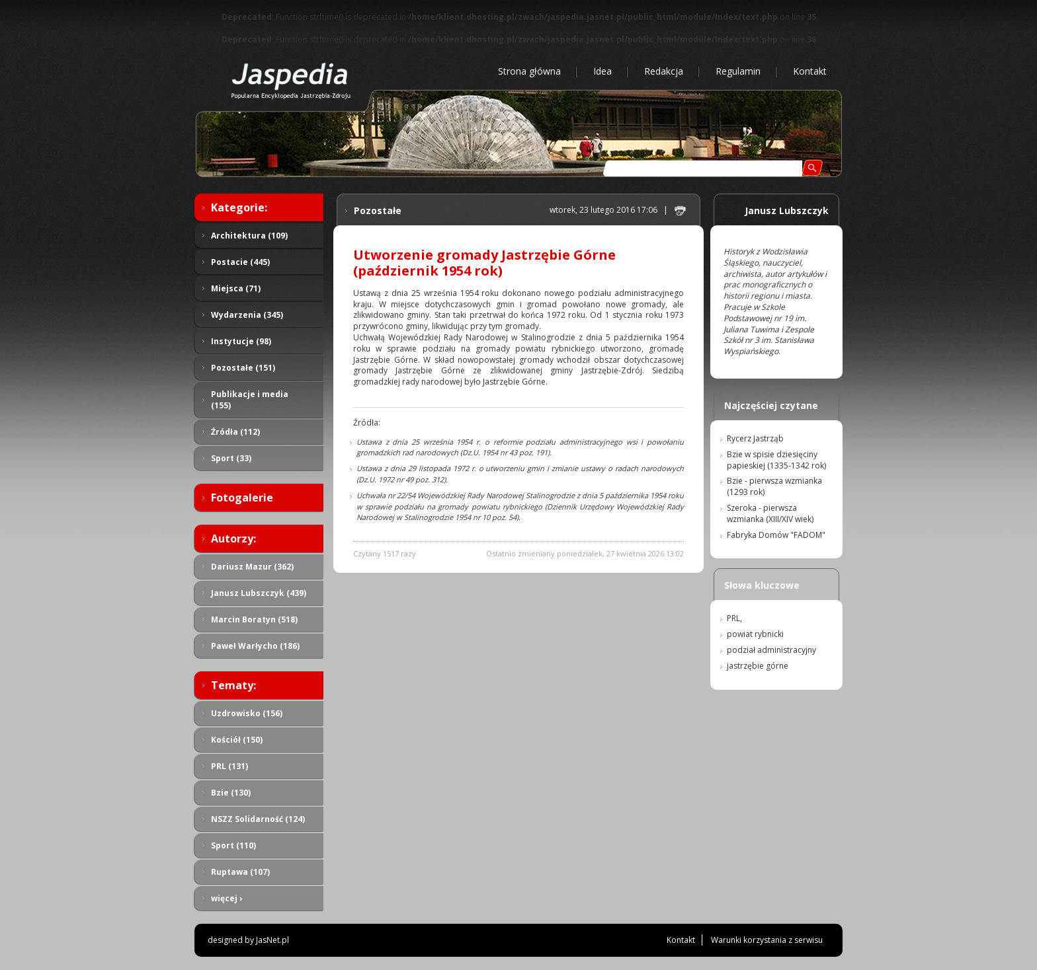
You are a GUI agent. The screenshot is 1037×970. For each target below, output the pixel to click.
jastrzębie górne (757, 665)
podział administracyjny (771, 649)
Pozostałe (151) (243, 367)
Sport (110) (233, 845)
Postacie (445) (240, 262)
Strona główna (529, 71)
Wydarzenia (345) (247, 314)
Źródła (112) (235, 431)
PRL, (734, 618)
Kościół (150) (237, 739)
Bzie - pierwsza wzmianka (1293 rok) (774, 486)
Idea (602, 71)
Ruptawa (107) (240, 871)
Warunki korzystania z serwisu (767, 940)
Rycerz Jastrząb (755, 438)
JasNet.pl (272, 940)
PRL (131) (229, 766)
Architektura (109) (249, 235)
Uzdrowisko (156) (246, 713)
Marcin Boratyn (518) (254, 619)
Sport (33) (231, 458)
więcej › (226, 898)
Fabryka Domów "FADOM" (776, 535)
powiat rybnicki (755, 634)
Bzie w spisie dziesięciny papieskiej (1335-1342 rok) (776, 460)
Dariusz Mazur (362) (252, 566)
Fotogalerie (242, 497)
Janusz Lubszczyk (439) (258, 593)
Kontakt (810, 71)
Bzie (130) (231, 792)
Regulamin (738, 71)
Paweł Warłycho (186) (255, 646)
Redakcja (663, 71)
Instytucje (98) (241, 341)
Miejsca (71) (236, 288)
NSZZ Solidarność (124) (258, 819)
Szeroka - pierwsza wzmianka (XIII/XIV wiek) (770, 513)
